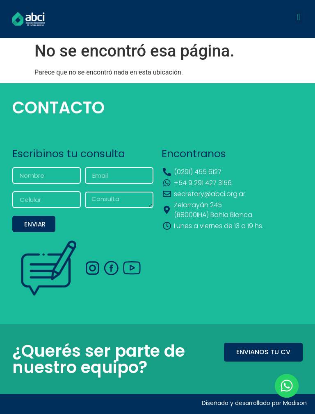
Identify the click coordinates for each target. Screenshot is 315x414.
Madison (295, 403)
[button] (299, 17)
